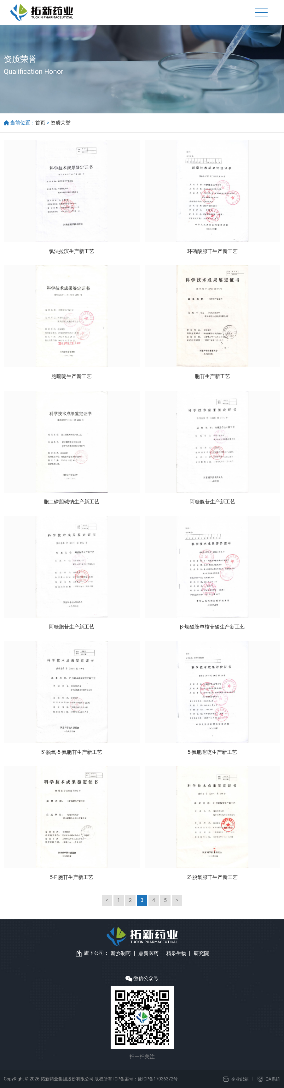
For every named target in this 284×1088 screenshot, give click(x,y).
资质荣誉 (60, 123)
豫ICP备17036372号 (158, 1079)
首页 (40, 123)
